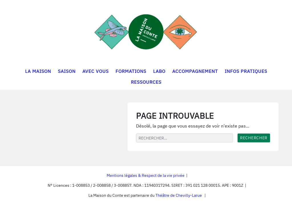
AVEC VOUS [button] (95, 71)
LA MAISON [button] (38, 71)
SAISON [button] (67, 71)
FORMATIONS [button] (130, 71)
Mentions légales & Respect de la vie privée (145, 175)
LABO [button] (159, 71)
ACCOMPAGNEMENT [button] (195, 71)
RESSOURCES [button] (146, 82)
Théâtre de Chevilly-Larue (178, 195)
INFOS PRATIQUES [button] (246, 71)
